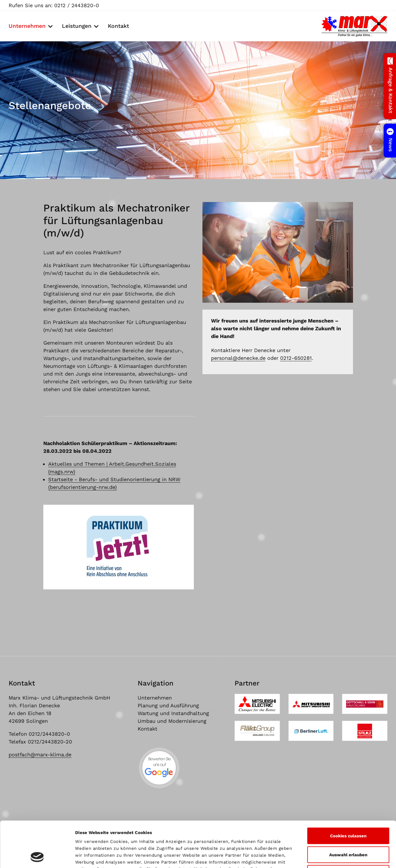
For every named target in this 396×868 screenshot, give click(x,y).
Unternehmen (27, 26)
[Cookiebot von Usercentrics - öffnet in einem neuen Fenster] (37, 857)
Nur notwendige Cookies (348, 830)
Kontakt (118, 26)
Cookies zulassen (348, 792)
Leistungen (76, 26)
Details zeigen (311, 856)
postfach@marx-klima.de (40, 755)
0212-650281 (296, 358)
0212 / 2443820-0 (76, 5)
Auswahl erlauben (348, 811)
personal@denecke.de (238, 358)
